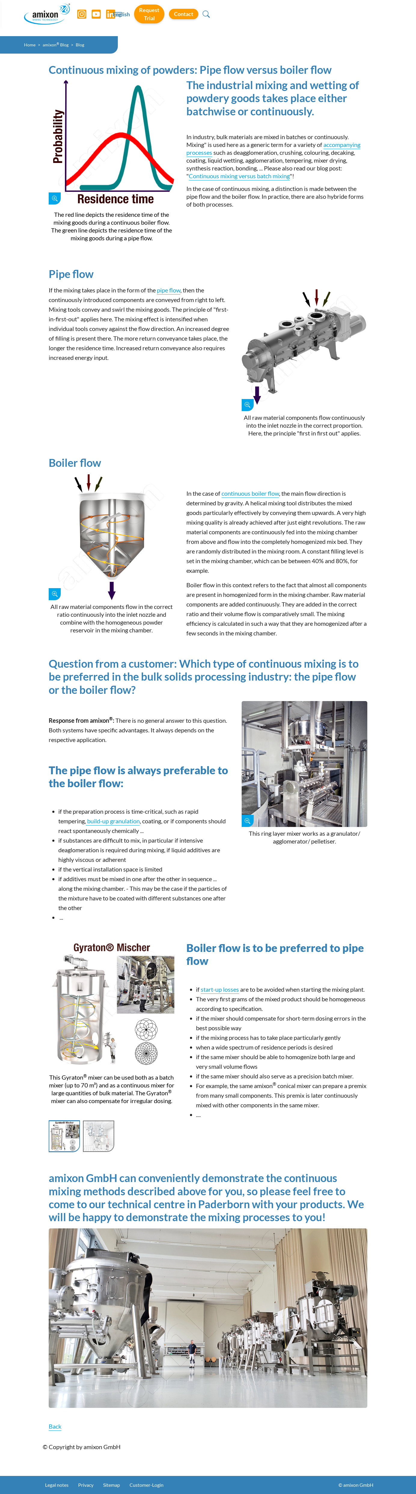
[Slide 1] (64, 1136)
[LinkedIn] (111, 18)
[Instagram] (82, 18)
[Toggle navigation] (208, 18)
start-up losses (220, 989)
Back (55, 1426)
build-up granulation (113, 821)
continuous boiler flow (250, 493)
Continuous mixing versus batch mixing (239, 175)
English (275, 18)
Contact (359, 17)
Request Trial (314, 17)
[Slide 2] (98, 1136)
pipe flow (168, 290)
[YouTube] (96, 18)
